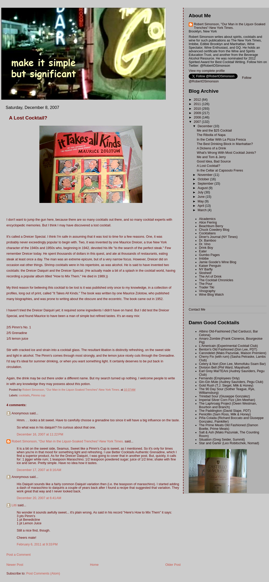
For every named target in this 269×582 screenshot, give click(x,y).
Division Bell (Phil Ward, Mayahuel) (224, 367)
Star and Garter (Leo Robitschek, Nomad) (229, 443)
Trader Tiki (206, 287)
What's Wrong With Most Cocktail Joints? (226, 153)
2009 (198, 113)
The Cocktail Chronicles (216, 280)
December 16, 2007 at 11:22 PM (40, 434)
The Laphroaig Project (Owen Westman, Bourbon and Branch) (228, 405)
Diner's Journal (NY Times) (218, 237)
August (203, 188)
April (201, 206)
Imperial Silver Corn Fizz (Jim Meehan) (227, 400)
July (201, 192)
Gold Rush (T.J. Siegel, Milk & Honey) (226, 385)
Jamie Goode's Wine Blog (217, 262)
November (206, 175)
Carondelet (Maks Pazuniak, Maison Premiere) (232, 353)
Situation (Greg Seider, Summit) (222, 439)
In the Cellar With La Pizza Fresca (221, 139)
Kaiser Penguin (210, 266)
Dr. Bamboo (207, 240)
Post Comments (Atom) (43, 573)
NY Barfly (206, 269)
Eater (203, 251)
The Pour (205, 284)
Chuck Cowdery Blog (214, 230)
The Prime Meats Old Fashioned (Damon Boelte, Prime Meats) (228, 427)
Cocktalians (207, 233)
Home (94, 565)
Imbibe (204, 258)
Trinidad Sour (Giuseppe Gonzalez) (224, 396)
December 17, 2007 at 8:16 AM (39, 470)
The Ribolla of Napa (211, 135)
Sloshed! (205, 273)
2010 (198, 108)
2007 (198, 122)
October (204, 179)
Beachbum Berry (211, 226)
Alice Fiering (208, 222)
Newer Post (14, 565)
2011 (198, 104)
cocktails (24, 395)
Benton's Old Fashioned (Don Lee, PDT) (228, 349)
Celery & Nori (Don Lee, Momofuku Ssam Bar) (232, 364)
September (206, 183)
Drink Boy (206, 248)
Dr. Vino (205, 244)
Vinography (207, 291)
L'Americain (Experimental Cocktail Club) (228, 346)
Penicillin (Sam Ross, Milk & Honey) (225, 414)
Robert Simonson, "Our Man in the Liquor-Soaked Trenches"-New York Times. (68, 441)
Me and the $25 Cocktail (214, 130)
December (206, 126)
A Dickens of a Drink (211, 148)
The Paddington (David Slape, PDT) (225, 411)
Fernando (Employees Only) (219, 378)
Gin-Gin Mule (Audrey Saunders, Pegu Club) (231, 382)
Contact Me (197, 309)
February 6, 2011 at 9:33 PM (37, 544)
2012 (198, 99)
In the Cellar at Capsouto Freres (220, 170)
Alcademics (207, 219)
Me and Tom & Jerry (211, 157)
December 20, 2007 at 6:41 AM (39, 498)
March (203, 210)
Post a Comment (18, 555)
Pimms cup (38, 395)
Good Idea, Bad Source (214, 161)
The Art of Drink (210, 276)
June (202, 197)
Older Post (173, 565)
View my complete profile (207, 71)
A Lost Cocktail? (208, 166)
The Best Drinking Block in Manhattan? (225, 144)
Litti (14, 505)
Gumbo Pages (209, 255)
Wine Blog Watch (211, 294)
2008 (198, 117)
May (201, 201)
